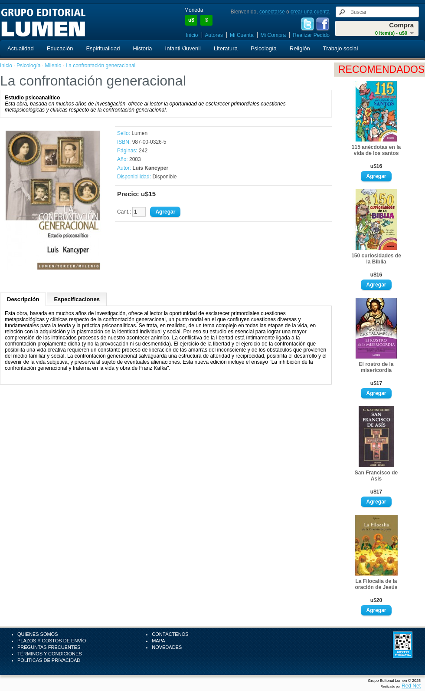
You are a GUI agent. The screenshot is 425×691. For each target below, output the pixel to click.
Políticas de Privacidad (48, 660)
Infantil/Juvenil (183, 48)
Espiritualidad (103, 48)
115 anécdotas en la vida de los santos (376, 150)
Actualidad (20, 48)
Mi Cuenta (242, 35)
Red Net (411, 686)
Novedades (167, 647)
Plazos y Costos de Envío (51, 640)
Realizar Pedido (311, 35)
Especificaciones (77, 299)
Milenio (53, 66)
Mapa (158, 640)
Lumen (139, 133)
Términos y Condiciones (49, 653)
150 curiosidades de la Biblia (376, 259)
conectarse (272, 12)
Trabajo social (340, 48)
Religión (300, 48)
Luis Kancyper (150, 168)
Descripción (23, 299)
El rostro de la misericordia (376, 367)
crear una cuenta (310, 12)
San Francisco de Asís (376, 476)
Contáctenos (170, 634)
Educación (60, 48)
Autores (214, 35)
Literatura (226, 48)
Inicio (192, 35)
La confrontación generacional (100, 66)
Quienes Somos (37, 634)
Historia (142, 48)
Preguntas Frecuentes (48, 647)
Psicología (264, 48)
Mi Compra (273, 35)
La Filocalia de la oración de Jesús (376, 584)
